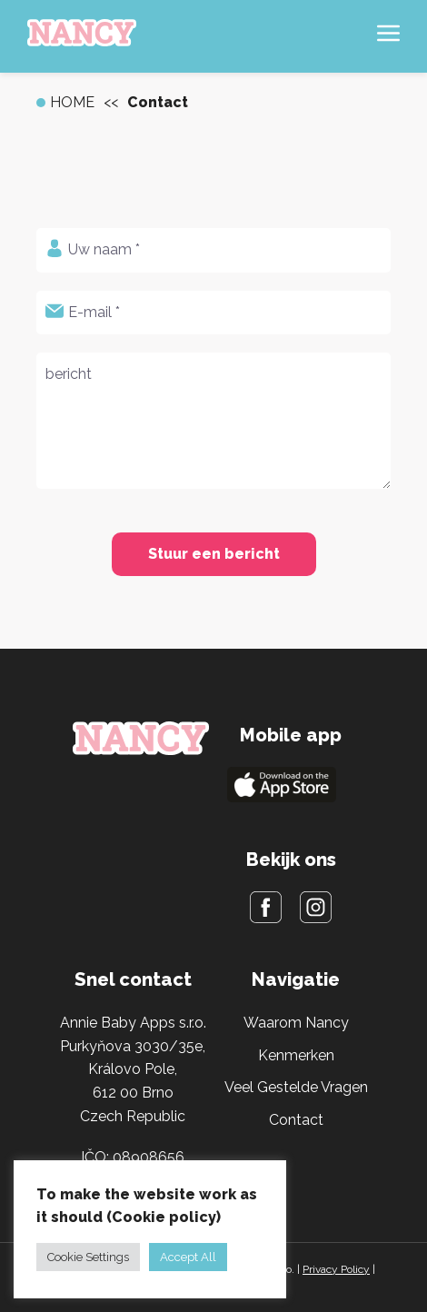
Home (72, 102)
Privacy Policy (336, 1269)
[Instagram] (316, 910)
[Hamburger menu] (388, 37)
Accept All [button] (188, 1257)
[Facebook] (266, 910)
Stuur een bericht (214, 553)
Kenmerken (296, 1055)
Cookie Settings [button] (88, 1257)
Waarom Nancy (296, 1022)
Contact (296, 1119)
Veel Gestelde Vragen (296, 1087)
